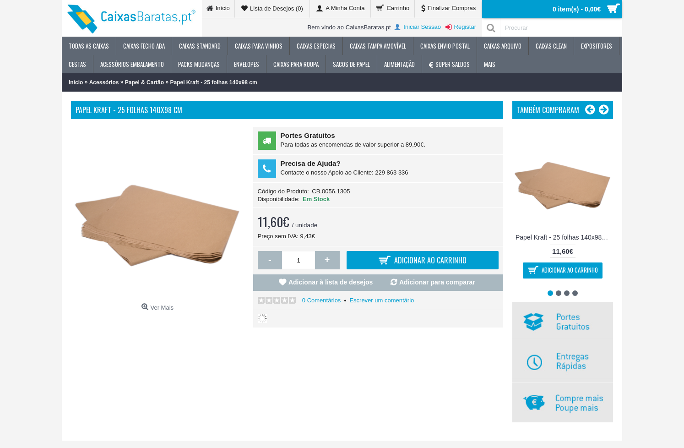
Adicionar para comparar (437, 282)
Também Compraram (548, 109)
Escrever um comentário (381, 300)
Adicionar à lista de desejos (330, 282)
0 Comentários (321, 300)
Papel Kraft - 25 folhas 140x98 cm (564, 237)
